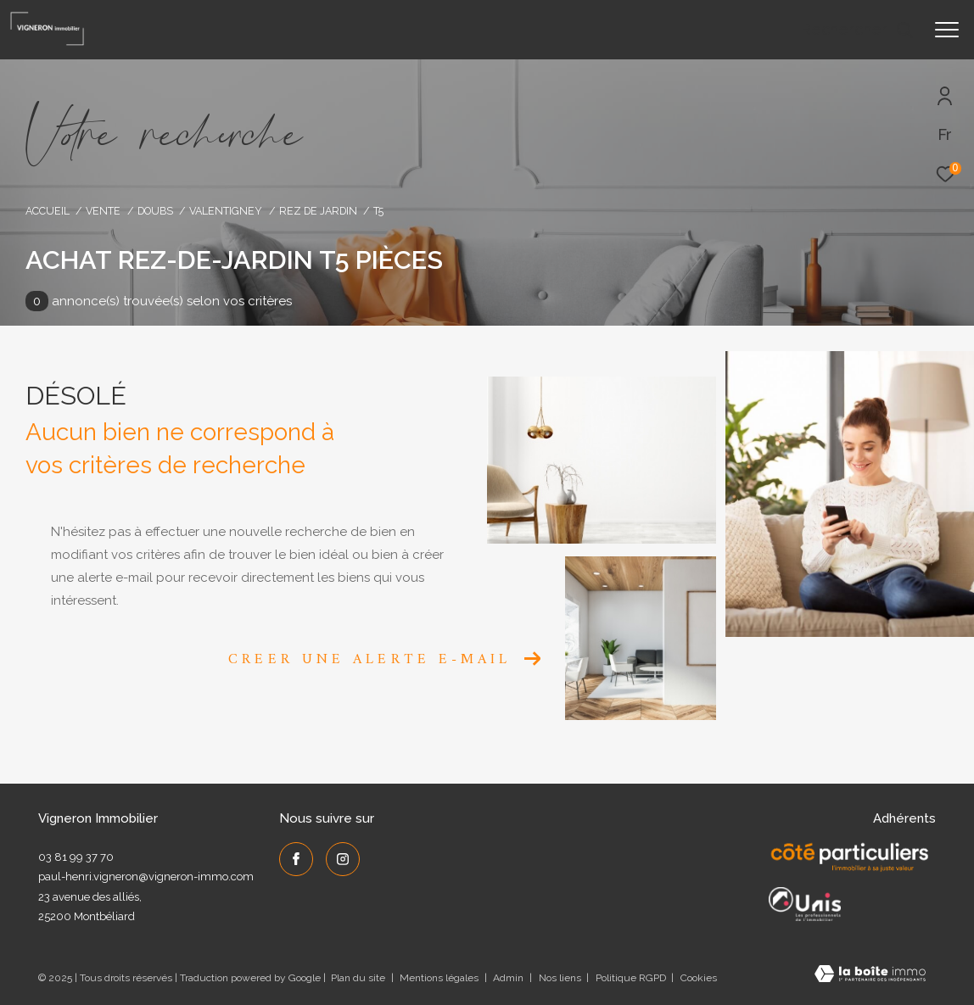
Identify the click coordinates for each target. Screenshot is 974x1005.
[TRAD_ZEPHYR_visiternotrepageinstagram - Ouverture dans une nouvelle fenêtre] (343, 859)
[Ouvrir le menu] (947, 29)
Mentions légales (440, 978)
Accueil (47, 210)
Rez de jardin (318, 210)
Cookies (698, 978)
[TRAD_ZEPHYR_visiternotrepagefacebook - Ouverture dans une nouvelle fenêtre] (296, 859)
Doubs (155, 210)
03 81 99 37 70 (76, 857)
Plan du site (359, 978)
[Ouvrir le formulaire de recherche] (857, 29)
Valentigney (225, 210)
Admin (509, 978)
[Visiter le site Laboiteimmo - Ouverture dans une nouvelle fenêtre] (870, 975)
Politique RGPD (631, 978)
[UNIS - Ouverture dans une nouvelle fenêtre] (805, 904)
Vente (103, 210)
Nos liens (561, 978)
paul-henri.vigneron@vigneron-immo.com (146, 876)
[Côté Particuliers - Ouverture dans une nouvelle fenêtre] (850, 857)
